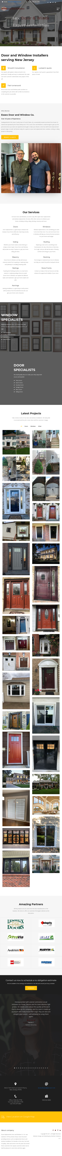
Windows (33, 424)
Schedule (48, 988)
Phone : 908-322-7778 (32, 2)
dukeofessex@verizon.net (14, 2)
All (21, 424)
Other (39, 424)
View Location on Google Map (37, 1116)
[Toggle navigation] (58, 8)
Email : (4, 2)
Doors (26, 424)
